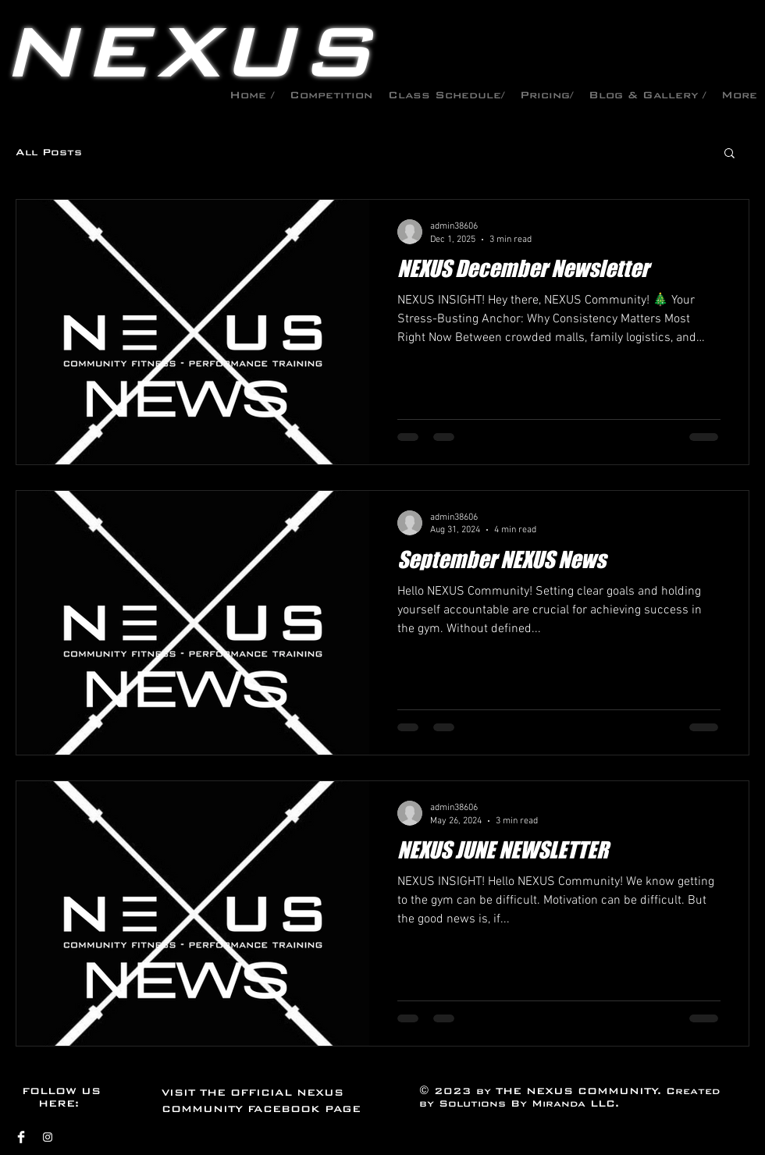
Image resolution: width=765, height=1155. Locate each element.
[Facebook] (21, 1137)
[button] (729, 154)
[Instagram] (47, 1137)
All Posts (49, 152)
